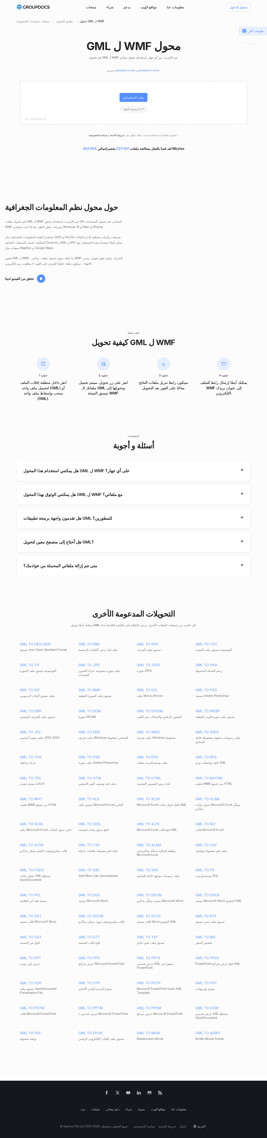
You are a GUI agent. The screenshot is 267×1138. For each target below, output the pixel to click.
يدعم (126, 7)
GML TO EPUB (90, 1033)
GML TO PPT (30, 958)
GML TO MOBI (148, 1033)
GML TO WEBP (207, 711)
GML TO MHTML (209, 778)
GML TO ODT (31, 937)
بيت (83, 1109)
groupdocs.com (126, 70)
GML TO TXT (147, 937)
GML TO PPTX (148, 958)
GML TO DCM (89, 711)
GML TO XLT (205, 824)
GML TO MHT (31, 799)
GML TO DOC (89, 895)
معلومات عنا (175, 7)
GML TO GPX (147, 644)
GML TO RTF (206, 916)
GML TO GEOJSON (35, 644)
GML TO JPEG (148, 665)
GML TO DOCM (149, 895)
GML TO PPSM (149, 1008)
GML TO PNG (206, 665)
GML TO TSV (89, 845)
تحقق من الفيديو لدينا (19, 279)
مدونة (141, 1109)
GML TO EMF (31, 711)
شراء (109, 7)
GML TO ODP (31, 983)
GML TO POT (206, 983)
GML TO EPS (147, 757)
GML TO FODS (32, 870)
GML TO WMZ (148, 732)
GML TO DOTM (90, 916)
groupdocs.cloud (149, 70)
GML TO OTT (89, 937)
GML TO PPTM (90, 1008)
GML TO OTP (89, 983)
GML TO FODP (207, 1008)
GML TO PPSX (207, 958)
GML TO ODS (89, 824)
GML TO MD (205, 937)
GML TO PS (204, 870)
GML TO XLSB (31, 824)
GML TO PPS (89, 958)
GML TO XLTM (31, 845)
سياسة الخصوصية (144, 1126)
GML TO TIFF (206, 644)
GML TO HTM (89, 778)
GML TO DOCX (207, 895)
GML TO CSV (206, 845)
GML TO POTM (32, 1008)
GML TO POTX (149, 983)
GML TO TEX (30, 778)
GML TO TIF (30, 665)
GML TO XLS (88, 799)
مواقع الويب (148, 7)
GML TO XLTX (148, 824)
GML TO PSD (206, 690)
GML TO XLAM (149, 845)
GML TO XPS (206, 757)
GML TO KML (89, 644)
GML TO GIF (30, 690)
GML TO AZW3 (207, 1033)
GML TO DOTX (149, 916)
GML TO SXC (88, 870)
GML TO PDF (30, 1033)
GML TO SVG (147, 870)
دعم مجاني (112, 1109)
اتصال (182, 1126)
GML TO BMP (89, 690)
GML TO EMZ (89, 732)
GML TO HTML (149, 778)
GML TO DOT (31, 916)
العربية (201, 1126)
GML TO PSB (89, 757)
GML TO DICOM (150, 711)
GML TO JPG (89, 665)
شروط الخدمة (116, 135)
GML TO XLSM (207, 799)
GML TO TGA (31, 757)
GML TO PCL (30, 895)
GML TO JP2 (30, 732)
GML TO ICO (147, 690)
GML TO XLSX (148, 799)
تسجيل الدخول (239, 7)
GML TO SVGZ (207, 732)
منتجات (91, 7)
